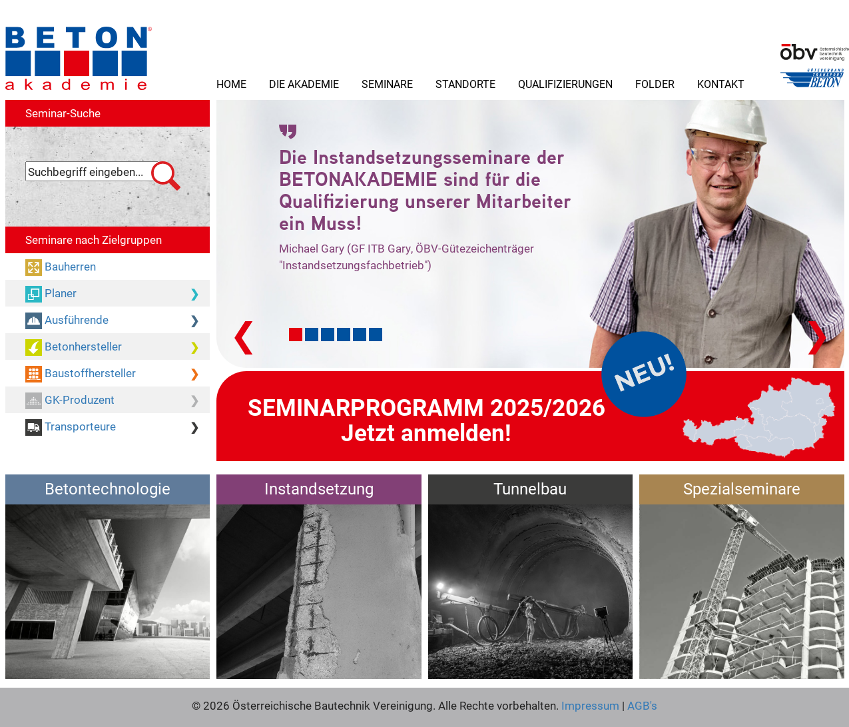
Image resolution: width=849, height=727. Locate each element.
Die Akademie (304, 84)
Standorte (465, 84)
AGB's (641, 705)
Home (231, 84)
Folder (655, 84)
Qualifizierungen (565, 84)
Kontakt (720, 84)
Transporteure (117, 427)
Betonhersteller (117, 347)
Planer (117, 294)
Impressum (590, 705)
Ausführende (117, 320)
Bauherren (69, 266)
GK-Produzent (117, 400)
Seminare (387, 84)
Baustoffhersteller (117, 373)
